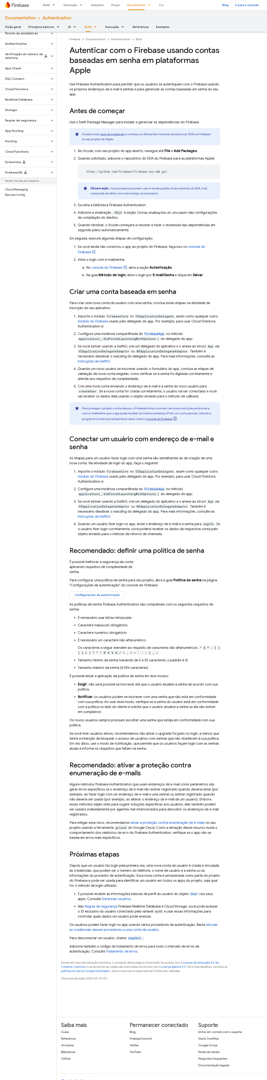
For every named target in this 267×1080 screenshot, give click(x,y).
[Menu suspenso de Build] (55, 5)
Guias (65, 1032)
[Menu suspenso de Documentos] (150, 5)
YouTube (135, 1052)
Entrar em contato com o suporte (220, 1032)
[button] (24, 33)
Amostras (67, 1045)
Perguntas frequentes (212, 1058)
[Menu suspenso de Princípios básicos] (59, 27)
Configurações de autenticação (97, 595)
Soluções (97, 5)
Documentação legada (213, 1065)
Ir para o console (247, 5)
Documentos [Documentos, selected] (136, 5)
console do (106, 268)
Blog (225, 5)
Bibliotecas (68, 1052)
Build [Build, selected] (88, 27)
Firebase (74, 39)
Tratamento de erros (121, 951)
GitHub (66, 1058)
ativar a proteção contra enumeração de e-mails (168, 823)
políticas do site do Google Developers (85, 971)
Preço (115, 5)
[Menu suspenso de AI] (76, 27)
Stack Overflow (208, 1038)
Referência (141, 27)
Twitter (134, 1045)
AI (69, 27)
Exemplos (163, 27)
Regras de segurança (100, 906)
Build (46, 5)
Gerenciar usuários (116, 899)
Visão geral (13, 27)
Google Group (208, 1045)
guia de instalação (112, 134)
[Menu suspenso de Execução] (82, 5)
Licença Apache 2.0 (173, 967)
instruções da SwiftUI (94, 361)
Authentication (56, 18)
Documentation (20, 18)
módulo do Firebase (93, 321)
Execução (70, 5)
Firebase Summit (141, 1038)
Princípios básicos (41, 27)
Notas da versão (209, 1052)
